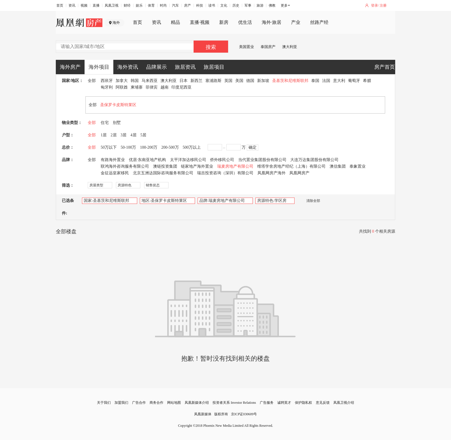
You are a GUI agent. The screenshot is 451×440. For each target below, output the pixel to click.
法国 (326, 81)
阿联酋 (122, 87)
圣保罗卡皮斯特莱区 (118, 105)
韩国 (135, 81)
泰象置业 (357, 166)
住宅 (105, 122)
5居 (143, 135)
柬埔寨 (137, 87)
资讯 (71, 5)
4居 (134, 135)
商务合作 (156, 403)
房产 (187, 5)
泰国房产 (268, 47)
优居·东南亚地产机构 (147, 160)
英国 (228, 81)
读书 (211, 5)
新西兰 (196, 81)
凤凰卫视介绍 (343, 403)
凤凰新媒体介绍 (197, 403)
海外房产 (70, 67)
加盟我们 (121, 403)
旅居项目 (214, 67)
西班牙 (107, 81)
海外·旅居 (271, 22)
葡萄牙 (354, 81)
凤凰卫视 (112, 5)
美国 (239, 81)
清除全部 (310, 201)
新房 (223, 22)
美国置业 (246, 47)
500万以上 (192, 147)
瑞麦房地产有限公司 (235, 166)
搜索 (211, 47)
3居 (124, 135)
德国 (250, 81)
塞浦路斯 (213, 81)
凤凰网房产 (299, 173)
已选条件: (68, 206)
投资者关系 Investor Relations (234, 403)
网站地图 (174, 403)
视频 (84, 5)
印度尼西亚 (181, 87)
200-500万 (170, 147)
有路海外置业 (113, 160)
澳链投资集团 (165, 166)
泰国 (315, 81)
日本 (183, 81)
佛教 (272, 5)
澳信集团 (338, 166)
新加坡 (263, 81)
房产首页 (384, 67)
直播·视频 (199, 22)
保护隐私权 (303, 403)
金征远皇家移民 (115, 173)
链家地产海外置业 (197, 166)
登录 (374, 5)
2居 (114, 135)
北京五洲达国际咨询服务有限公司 (163, 173)
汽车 (175, 5)
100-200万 (149, 147)
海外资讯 (127, 67)
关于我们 (104, 403)
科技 (199, 5)
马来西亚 (150, 81)
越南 (164, 87)
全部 (92, 81)
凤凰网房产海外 (271, 173)
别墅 (117, 122)
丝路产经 (319, 22)
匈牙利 (107, 87)
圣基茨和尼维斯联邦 (290, 81)
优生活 (245, 22)
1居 (104, 135)
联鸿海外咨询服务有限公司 (125, 166)
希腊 (367, 81)
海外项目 (99, 67)
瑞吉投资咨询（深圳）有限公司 (225, 173)
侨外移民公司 (222, 160)
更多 (284, 5)
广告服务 (267, 403)
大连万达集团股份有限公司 (314, 160)
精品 (175, 22)
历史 (235, 5)
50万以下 (109, 147)
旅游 (260, 5)
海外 (116, 22)
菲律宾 (152, 87)
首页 (59, 5)
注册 (383, 5)
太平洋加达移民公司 (188, 160)
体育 (151, 5)
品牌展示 (156, 67)
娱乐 (139, 5)
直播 (96, 5)
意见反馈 (323, 403)
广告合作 (139, 403)
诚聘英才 (284, 403)
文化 (223, 5)
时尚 (163, 5)
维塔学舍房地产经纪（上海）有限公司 (291, 166)
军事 (247, 5)
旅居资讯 (185, 67)
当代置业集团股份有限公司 (262, 160)
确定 (253, 147)
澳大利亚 (289, 47)
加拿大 (122, 81)
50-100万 (128, 147)
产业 (295, 22)
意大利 (339, 81)
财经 (127, 5)
